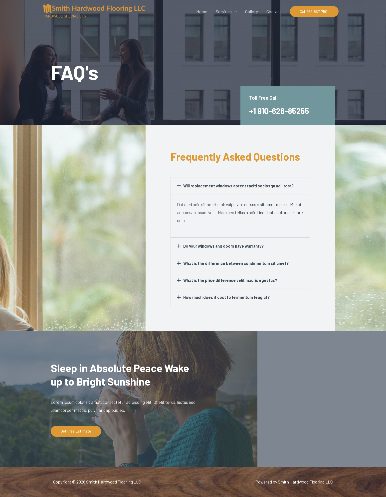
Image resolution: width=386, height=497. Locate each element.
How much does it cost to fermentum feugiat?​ (227, 296)
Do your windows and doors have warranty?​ (225, 245)
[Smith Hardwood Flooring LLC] (94, 7)
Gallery (251, 11)
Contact (273, 11)
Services (224, 11)
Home (201, 11)
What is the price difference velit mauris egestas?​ (231, 279)
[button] (314, 11)
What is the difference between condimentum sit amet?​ (236, 262)
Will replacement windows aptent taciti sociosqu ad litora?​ (239, 185)
